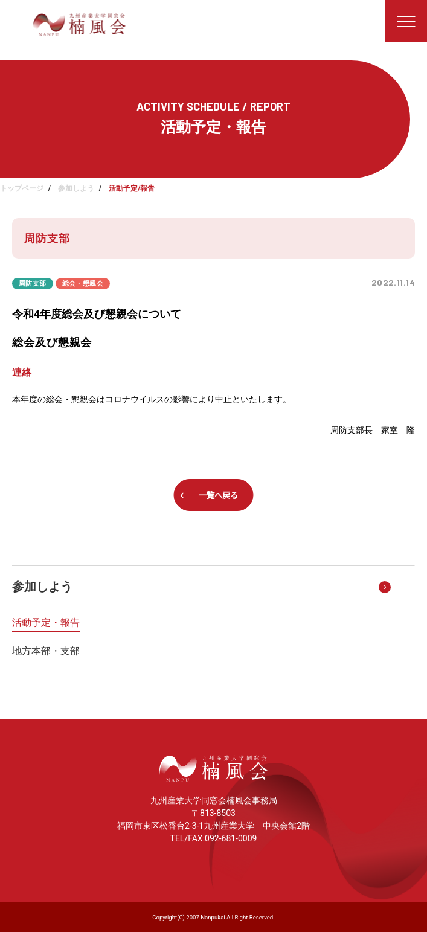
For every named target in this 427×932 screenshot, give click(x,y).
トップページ (21, 188)
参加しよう (76, 188)
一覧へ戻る (218, 495)
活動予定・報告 (46, 622)
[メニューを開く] (406, 21)
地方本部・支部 (46, 651)
